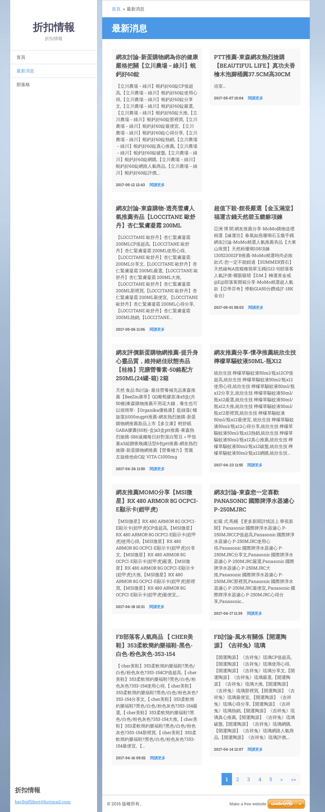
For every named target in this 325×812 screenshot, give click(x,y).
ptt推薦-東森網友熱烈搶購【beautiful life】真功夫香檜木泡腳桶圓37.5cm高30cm (254, 65)
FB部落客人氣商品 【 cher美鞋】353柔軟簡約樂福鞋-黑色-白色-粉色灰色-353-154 (154, 645)
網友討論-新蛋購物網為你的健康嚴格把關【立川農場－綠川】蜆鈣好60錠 (157, 65)
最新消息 (25, 71)
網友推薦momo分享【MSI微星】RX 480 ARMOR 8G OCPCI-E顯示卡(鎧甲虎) (157, 500)
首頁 (21, 57)
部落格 (23, 84)
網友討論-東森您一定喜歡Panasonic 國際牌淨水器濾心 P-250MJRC (254, 500)
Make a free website (247, 804)
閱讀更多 (157, 184)
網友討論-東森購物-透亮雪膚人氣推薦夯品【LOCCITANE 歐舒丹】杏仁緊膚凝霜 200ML (156, 216)
